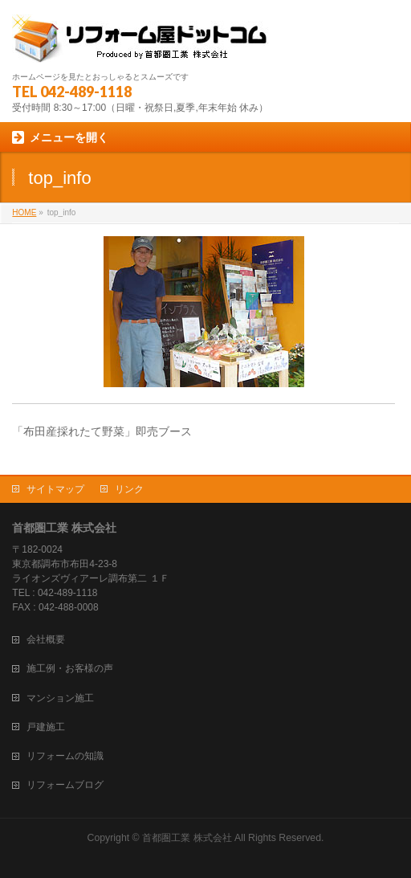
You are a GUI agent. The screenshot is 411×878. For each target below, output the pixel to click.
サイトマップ (55, 489)
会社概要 (45, 639)
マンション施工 (60, 698)
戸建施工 (45, 727)
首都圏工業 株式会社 (186, 837)
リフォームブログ (65, 784)
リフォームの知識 (65, 756)
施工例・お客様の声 (69, 668)
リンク (129, 489)
